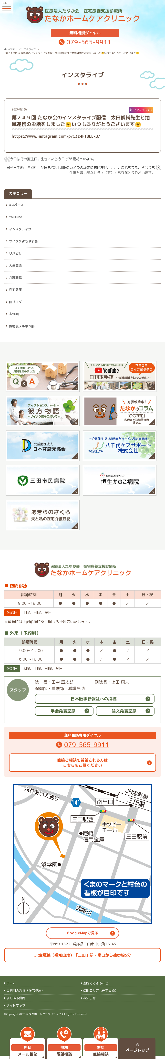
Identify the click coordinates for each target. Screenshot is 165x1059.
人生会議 (15, 262)
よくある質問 (15, 1001)
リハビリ (15, 249)
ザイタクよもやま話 (23, 237)
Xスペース (16, 201)
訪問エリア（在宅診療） (100, 993)
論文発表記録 (124, 714)
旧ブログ (15, 298)
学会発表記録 (63, 714)
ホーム (11, 986)
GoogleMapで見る (82, 936)
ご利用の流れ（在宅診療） (25, 993)
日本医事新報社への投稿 (93, 702)
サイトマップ (15, 1008)
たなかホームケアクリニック (43, 1017)
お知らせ (89, 1001)
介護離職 (15, 274)
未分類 (14, 310)
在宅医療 (15, 286)
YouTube (15, 213)
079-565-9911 (88, 38)
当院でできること (95, 986)
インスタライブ (20, 225)
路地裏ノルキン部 (21, 322)
